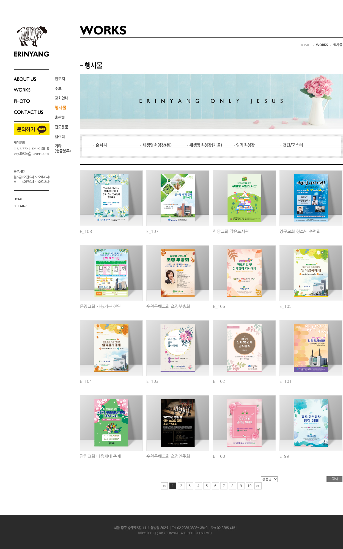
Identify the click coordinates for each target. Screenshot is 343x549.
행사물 (337, 45)
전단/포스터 (292, 145)
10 (250, 486)
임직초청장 (244, 145)
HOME (305, 45)
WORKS (322, 45)
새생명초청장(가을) (204, 145)
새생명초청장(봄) (156, 145)
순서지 (100, 145)
